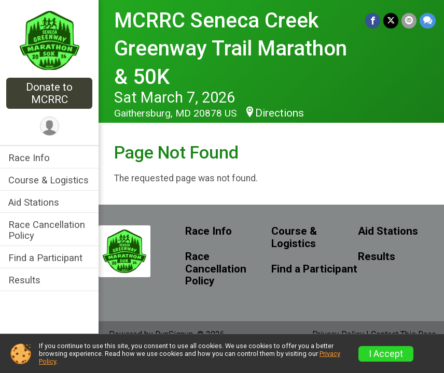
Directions (279, 113)
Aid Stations (33, 202)
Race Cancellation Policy (46, 230)
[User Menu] (49, 126)
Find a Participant (45, 257)
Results (24, 280)
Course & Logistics (48, 180)
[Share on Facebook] (372, 20)
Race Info (29, 157)
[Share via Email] (409, 20)
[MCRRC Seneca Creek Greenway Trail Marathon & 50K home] (49, 40)
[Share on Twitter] (390, 20)
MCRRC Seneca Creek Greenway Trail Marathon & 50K (230, 48)
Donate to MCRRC (49, 93)
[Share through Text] (428, 20)
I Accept (386, 354)
